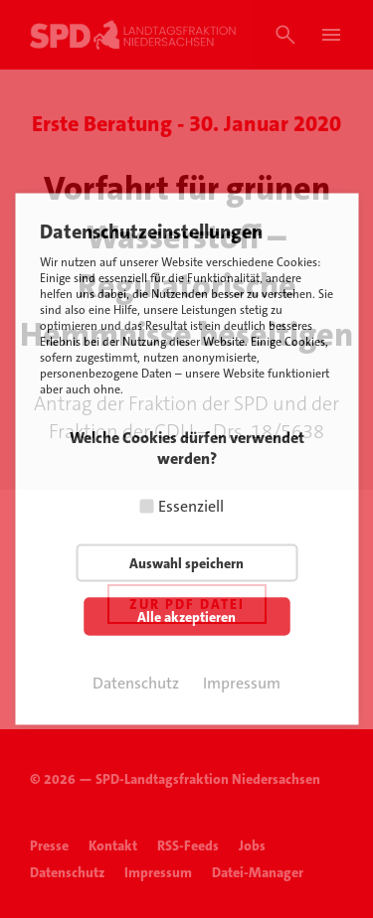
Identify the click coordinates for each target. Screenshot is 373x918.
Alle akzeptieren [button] (186, 617)
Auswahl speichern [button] (186, 563)
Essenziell (191, 506)
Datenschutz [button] (136, 683)
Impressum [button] (241, 683)
